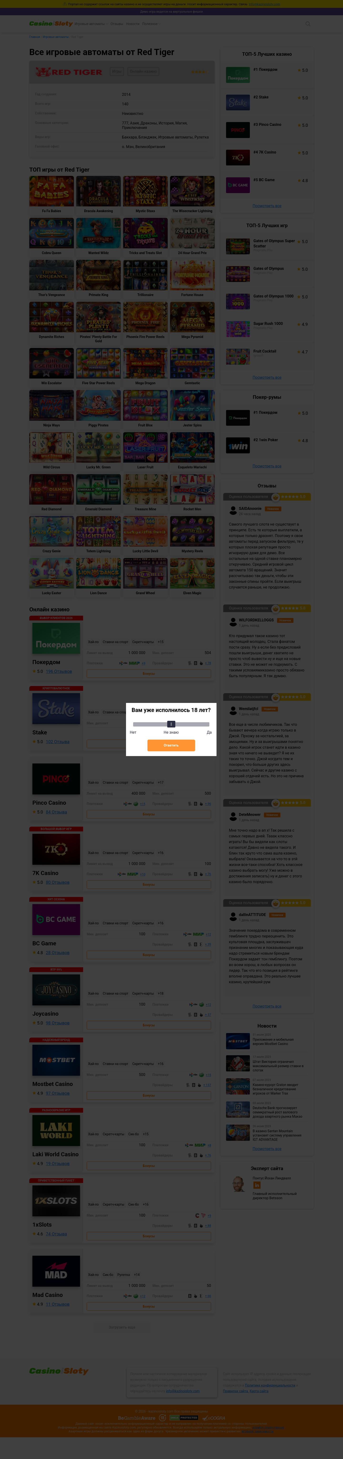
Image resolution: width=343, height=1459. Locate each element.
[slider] (171, 724)
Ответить (171, 745)
